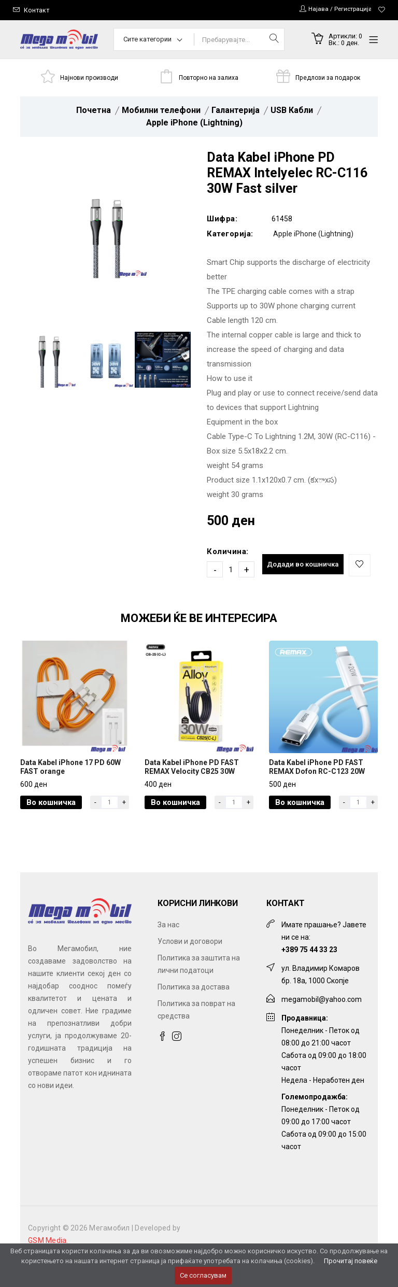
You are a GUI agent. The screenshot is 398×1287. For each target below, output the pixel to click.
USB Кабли (292, 112)
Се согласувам (203, 1275)
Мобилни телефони (161, 112)
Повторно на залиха (209, 78)
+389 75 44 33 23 (309, 974)
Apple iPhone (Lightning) (194, 124)
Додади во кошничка (306, 566)
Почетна (93, 112)
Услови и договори (190, 966)
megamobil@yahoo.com (321, 1024)
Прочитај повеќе (350, 1261)
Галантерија (235, 112)
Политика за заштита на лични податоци (199, 989)
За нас (168, 949)
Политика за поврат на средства (196, 1034)
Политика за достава (194, 1012)
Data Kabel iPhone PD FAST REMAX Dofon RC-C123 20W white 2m (317, 796)
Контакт (37, 10)
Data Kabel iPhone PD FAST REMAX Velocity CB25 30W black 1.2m (192, 796)
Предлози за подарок (328, 78)
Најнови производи (90, 78)
